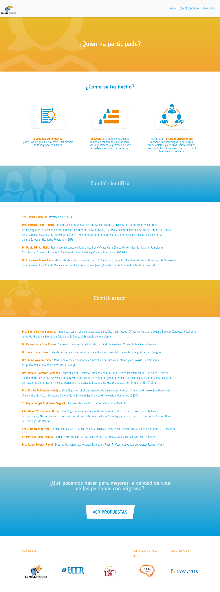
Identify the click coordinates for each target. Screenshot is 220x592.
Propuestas (209, 9)
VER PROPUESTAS (110, 512)
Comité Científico (189, 9)
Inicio (173, 9)
